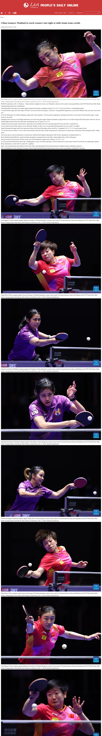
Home (1, 17)
